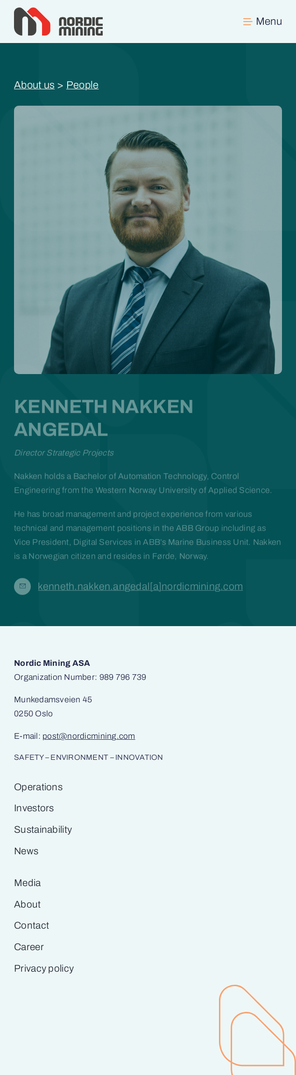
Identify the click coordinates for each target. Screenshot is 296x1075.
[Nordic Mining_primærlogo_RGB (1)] (58, 11)
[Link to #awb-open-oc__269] (262, 21)
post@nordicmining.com (88, 736)
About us (34, 85)
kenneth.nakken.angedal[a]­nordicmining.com (140, 588)
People (82, 85)
